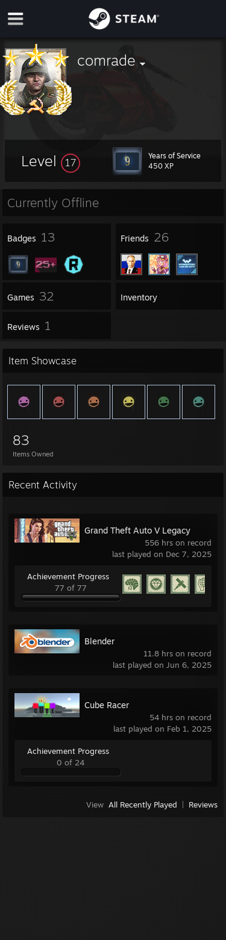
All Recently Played (142, 804)
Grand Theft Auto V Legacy (137, 530)
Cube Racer (106, 705)
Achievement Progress (68, 576)
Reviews (203, 804)
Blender (99, 641)
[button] (50, 161)
